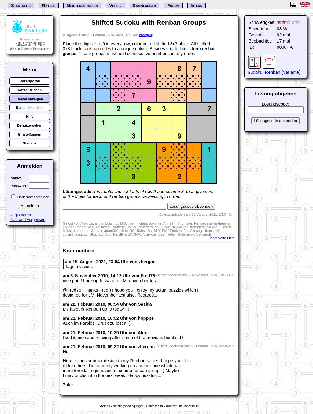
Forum (173, 5)
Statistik (30, 143)
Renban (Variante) (283, 72)
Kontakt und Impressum (182, 406)
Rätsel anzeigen (30, 99)
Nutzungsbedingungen (128, 406)
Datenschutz (155, 406)
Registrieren (20, 215)
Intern (196, 5)
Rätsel (48, 5)
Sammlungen (144, 5)
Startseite (21, 5)
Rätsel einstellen (30, 108)
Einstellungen (30, 134)
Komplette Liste (222, 238)
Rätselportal (30, 81)
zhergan (145, 35)
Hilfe (30, 116)
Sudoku (255, 72)
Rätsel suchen (30, 90)
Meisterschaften (82, 5)
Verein (115, 5)
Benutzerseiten (29, 125)
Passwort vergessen (27, 219)
